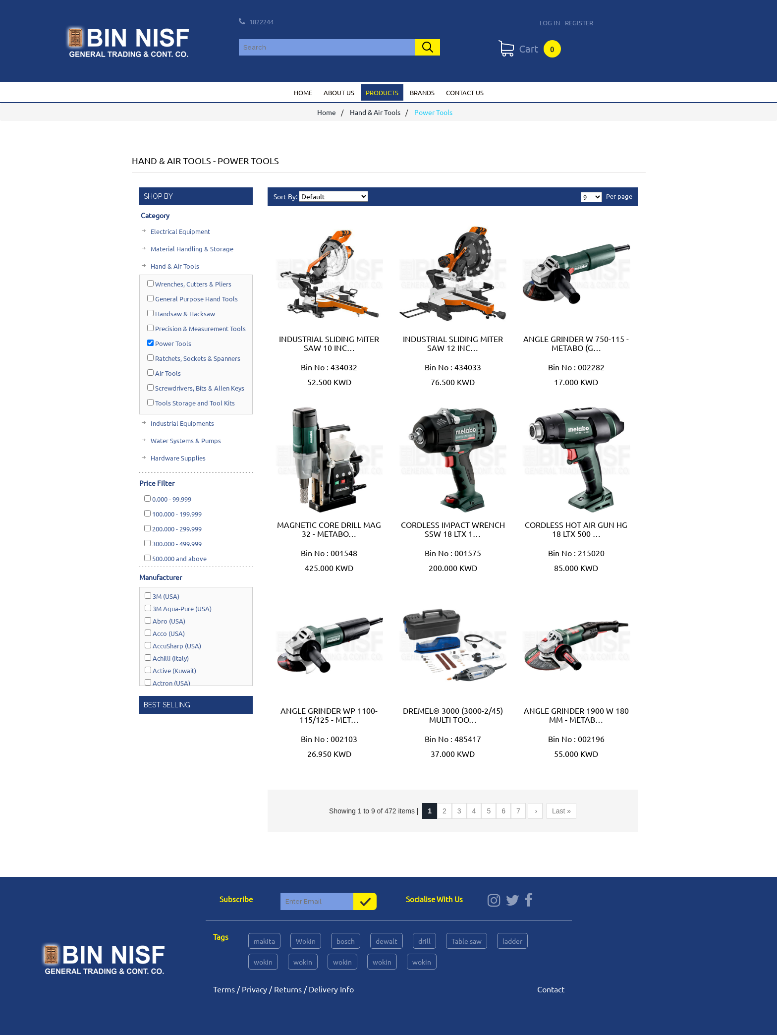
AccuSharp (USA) (173, 645)
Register (579, 22)
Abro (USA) (165, 621)
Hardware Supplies (177, 458)
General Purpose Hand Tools (192, 298)
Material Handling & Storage (191, 248)
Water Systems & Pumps (185, 440)
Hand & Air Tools (375, 112)
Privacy (254, 989)
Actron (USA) (167, 683)
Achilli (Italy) (167, 658)
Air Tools (164, 373)
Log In (550, 22)
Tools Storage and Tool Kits (191, 403)
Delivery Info (331, 989)
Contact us (465, 92)
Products (382, 92)
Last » (561, 811)
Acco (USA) (165, 633)
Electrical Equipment (179, 231)
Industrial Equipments (181, 423)
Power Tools (169, 343)
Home (303, 92)
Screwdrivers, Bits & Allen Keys (195, 388)
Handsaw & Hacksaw (181, 313)
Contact (550, 989)
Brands (422, 92)
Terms (224, 989)
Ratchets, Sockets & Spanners (193, 358)
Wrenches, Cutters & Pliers (189, 284)
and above (175, 558)
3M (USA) (162, 596)
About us (339, 92)
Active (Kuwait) (170, 670)
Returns (288, 989)
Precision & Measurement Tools (196, 328)
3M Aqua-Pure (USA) (178, 608)
